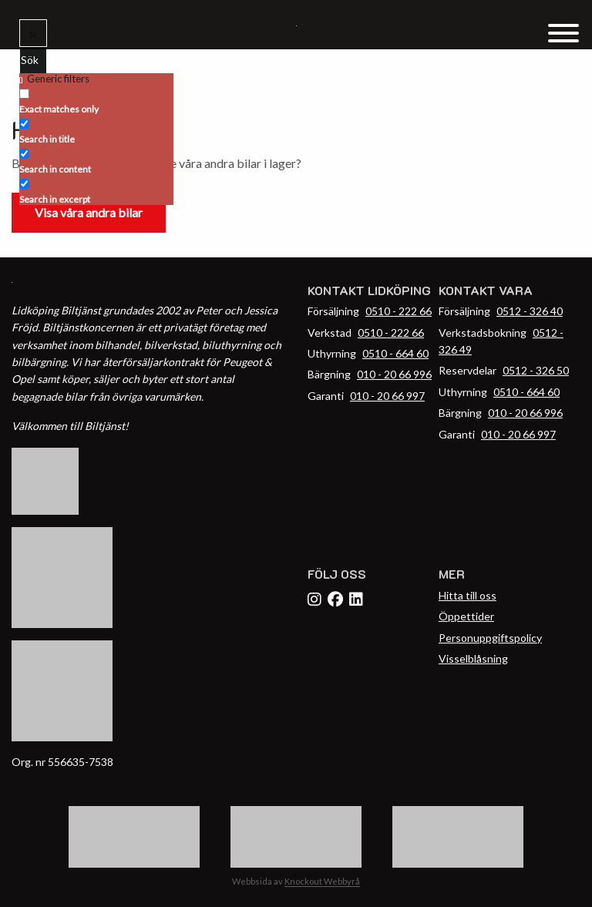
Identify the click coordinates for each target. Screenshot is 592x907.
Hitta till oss (467, 595)
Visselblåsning (473, 658)
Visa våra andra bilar (89, 212)
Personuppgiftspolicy (490, 637)
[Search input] (34, 33)
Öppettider (466, 616)
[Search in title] (24, 124)
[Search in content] (24, 154)
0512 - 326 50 (536, 370)
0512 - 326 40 (529, 310)
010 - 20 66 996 (394, 374)
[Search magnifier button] (33, 60)
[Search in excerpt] (24, 184)
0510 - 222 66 (398, 310)
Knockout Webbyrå (322, 881)
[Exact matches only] (24, 94)
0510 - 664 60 (395, 353)
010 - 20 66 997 (387, 395)
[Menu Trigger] (563, 32)
